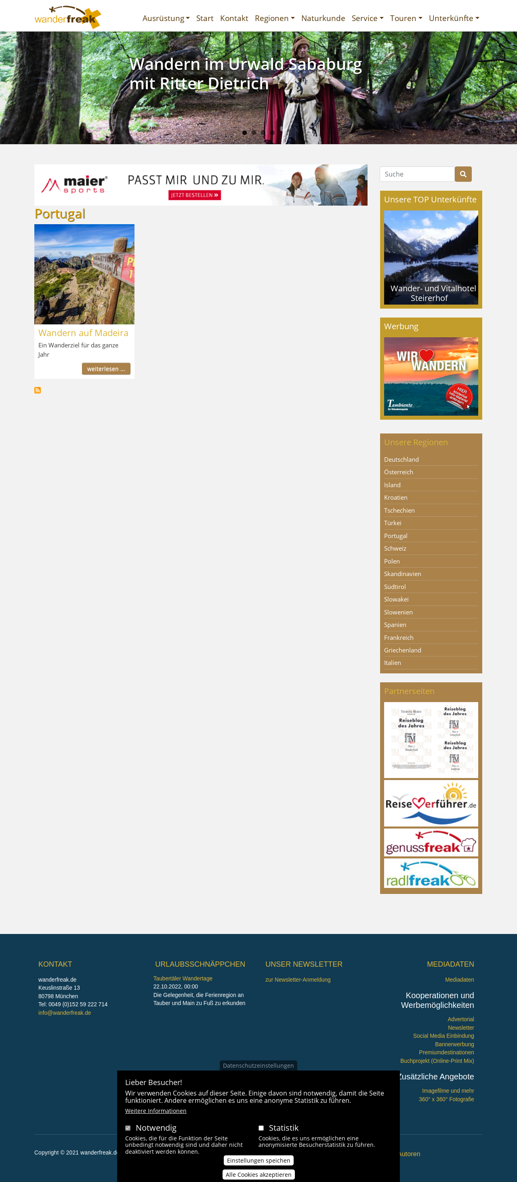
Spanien (395, 624)
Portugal (396, 536)
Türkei (392, 523)
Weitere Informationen (156, 1111)
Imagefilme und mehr (448, 1091)
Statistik (284, 1127)
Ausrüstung (163, 18)
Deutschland (401, 459)
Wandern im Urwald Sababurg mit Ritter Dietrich (245, 73)
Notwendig (156, 1127)
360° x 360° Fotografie (446, 1099)
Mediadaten (459, 980)
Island (392, 485)
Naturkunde (323, 18)
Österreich (398, 472)
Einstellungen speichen (258, 1160)
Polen (392, 561)
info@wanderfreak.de (64, 1013)
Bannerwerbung (454, 1044)
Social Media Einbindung (443, 1036)
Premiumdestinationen (446, 1052)
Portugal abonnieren (37, 390)
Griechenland (402, 650)
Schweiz (395, 548)
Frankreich (399, 637)
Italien (392, 662)
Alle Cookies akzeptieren (259, 1174)
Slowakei (396, 599)
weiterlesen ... (106, 368)
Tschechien (399, 510)
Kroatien (396, 497)
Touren (403, 18)
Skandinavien (402, 574)
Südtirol (395, 587)
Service (365, 18)
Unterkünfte (451, 18)
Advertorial (461, 1019)
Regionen (272, 18)
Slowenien (398, 612)
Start (205, 18)
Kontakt (234, 18)
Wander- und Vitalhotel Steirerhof (433, 293)
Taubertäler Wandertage (183, 979)
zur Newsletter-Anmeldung (297, 980)
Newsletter (461, 1028)
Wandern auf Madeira (83, 332)
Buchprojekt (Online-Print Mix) (437, 1061)
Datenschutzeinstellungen (258, 1065)
